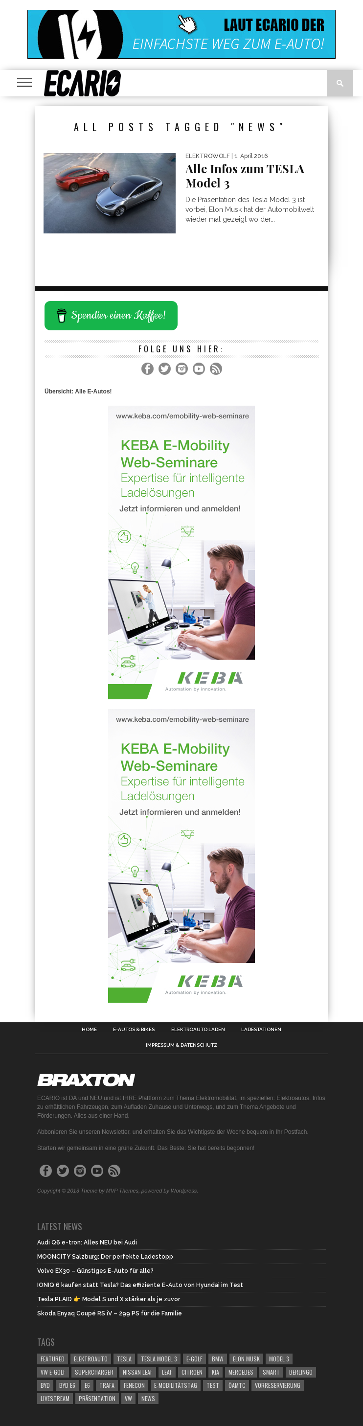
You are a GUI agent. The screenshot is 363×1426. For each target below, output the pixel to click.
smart (271, 1372)
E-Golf (194, 1359)
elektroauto (91, 1359)
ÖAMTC (237, 1385)
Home (89, 1029)
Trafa (106, 1385)
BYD (45, 1385)
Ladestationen (261, 1029)
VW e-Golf (53, 1372)
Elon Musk (246, 1359)
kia (215, 1372)
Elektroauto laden (198, 1029)
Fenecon (134, 1385)
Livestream (55, 1398)
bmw (218, 1359)
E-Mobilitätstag (175, 1385)
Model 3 (279, 1359)
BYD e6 (67, 1385)
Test (212, 1385)
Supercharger (94, 1372)
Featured (53, 1359)
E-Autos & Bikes (134, 1029)
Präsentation (97, 1398)
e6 (87, 1385)
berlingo (301, 1372)
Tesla (124, 1359)
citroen (192, 1372)
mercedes (240, 1372)
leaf (167, 1372)
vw (128, 1398)
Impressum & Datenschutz (181, 1045)
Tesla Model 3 (159, 1359)
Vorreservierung (277, 1385)
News (148, 1398)
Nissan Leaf (138, 1372)
